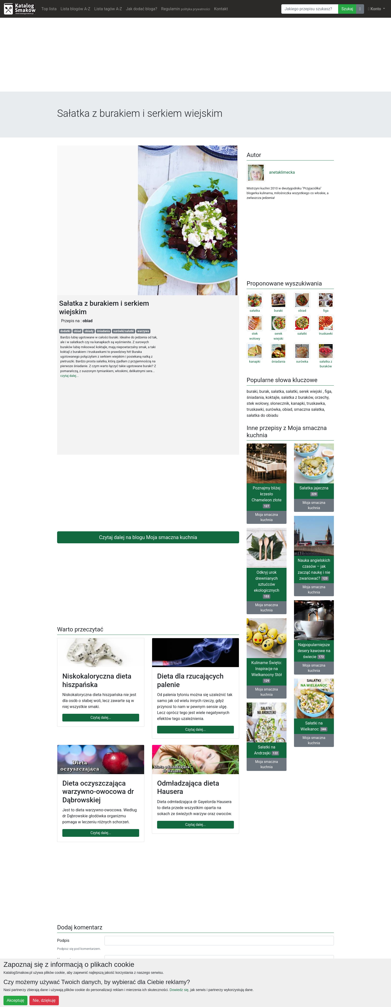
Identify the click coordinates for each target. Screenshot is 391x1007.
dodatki (65, 331)
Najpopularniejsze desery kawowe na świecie (313, 650)
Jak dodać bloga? (141, 8)
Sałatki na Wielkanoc (313, 726)
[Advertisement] (195, 57)
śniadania (103, 331)
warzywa (143, 331)
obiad (77, 331)
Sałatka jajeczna (313, 491)
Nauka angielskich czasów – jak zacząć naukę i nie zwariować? (314, 569)
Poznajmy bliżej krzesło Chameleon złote (267, 497)
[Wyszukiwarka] (309, 9)
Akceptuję (15, 1000)
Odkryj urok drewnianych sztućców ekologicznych (266, 584)
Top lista (49, 8)
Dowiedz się (179, 990)
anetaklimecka (271, 172)
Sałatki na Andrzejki (266, 750)
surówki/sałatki (123, 331)
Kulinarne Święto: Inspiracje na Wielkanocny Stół (266, 671)
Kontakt (221, 8)
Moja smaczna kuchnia (266, 517)
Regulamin (185, 8)
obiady (89, 331)
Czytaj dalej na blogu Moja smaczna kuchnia (148, 537)
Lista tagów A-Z (108, 8)
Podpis (63, 940)
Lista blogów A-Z (75, 8)
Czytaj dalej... (101, 717)
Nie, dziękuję (44, 1000)
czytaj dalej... (69, 376)
